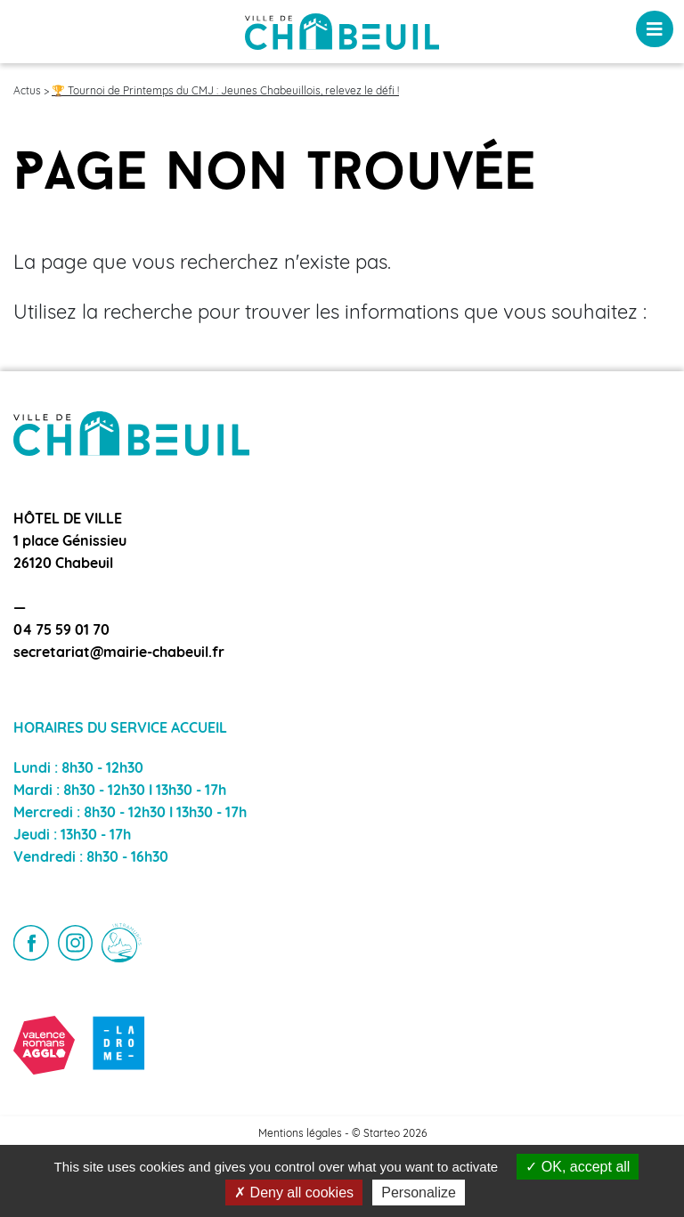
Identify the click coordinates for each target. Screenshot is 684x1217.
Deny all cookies (294, 1192)
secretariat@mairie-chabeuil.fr (118, 653)
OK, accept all (577, 1166)
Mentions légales (300, 1134)
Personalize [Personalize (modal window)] (418, 1192)
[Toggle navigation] (654, 29)
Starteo (381, 1134)
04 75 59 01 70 (61, 631)
